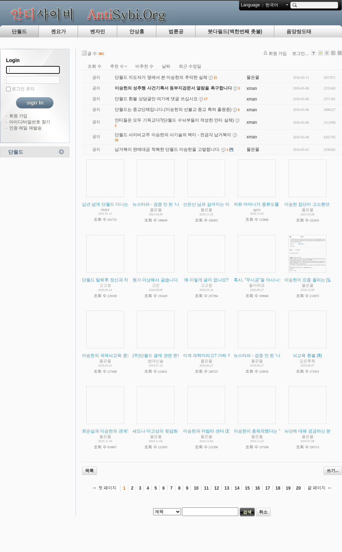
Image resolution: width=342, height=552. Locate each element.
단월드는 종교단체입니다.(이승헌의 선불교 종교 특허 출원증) (173, 109)
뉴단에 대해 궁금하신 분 (307, 431)
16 (257, 488)
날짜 (166, 66)
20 (298, 488)
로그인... (300, 53)
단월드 (19, 31)
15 (247, 488)
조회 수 (95, 66)
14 (237, 488)
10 (196, 488)
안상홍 (136, 31)
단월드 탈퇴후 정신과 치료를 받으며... (118, 279)
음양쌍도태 (298, 31)
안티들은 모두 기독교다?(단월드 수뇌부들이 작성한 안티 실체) (174, 120)
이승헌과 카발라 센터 (203, 431)
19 (288, 488)
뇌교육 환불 (304, 355)
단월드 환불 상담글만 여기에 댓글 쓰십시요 (156, 98)
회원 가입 (18, 115)
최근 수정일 (190, 66)
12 (216, 488)
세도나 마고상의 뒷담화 (155, 431)
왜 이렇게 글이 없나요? (206, 279)
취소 (263, 512)
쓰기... (333, 470)
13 (226, 488)
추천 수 (118, 66)
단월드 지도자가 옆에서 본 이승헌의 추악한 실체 (161, 77)
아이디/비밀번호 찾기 (29, 121)
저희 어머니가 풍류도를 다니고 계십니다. (273, 204)
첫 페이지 (107, 487)
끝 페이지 (316, 487)
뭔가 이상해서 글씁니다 (155, 279)
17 (267, 488)
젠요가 (58, 31)
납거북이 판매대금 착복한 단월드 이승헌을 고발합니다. (167, 149)
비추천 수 (144, 66)
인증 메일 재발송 (25, 128)
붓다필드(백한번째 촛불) (235, 31)
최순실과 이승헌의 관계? (105, 431)
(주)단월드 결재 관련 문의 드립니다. (167, 355)
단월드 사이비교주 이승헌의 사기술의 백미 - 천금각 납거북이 (173, 134)
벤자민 (97, 31)
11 (206, 488)
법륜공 (176, 31)
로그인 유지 (23, 88)
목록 (89, 470)
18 (278, 488)
